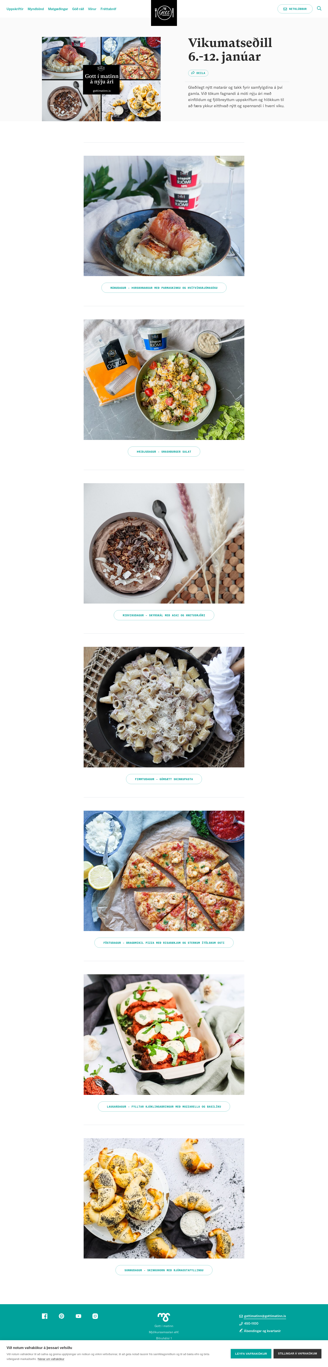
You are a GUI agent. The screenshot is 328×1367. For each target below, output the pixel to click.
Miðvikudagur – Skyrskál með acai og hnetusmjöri (164, 615)
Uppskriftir (15, 9)
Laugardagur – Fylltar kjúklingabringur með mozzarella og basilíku (164, 1106)
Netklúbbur (295, 9)
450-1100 (248, 1323)
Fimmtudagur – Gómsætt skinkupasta (164, 779)
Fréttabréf (108, 9)
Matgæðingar (58, 9)
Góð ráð (78, 9)
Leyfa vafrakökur (251, 1353)
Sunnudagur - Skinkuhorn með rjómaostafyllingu (164, 1270)
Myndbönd (36, 9)
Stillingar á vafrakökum (297, 1353)
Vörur (92, 9)
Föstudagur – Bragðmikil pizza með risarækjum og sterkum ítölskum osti (164, 943)
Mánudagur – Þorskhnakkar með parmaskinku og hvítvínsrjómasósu (164, 288)
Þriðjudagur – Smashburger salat (164, 451)
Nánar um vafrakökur (51, 1359)
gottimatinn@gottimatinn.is (262, 1316)
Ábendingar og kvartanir (262, 1331)
